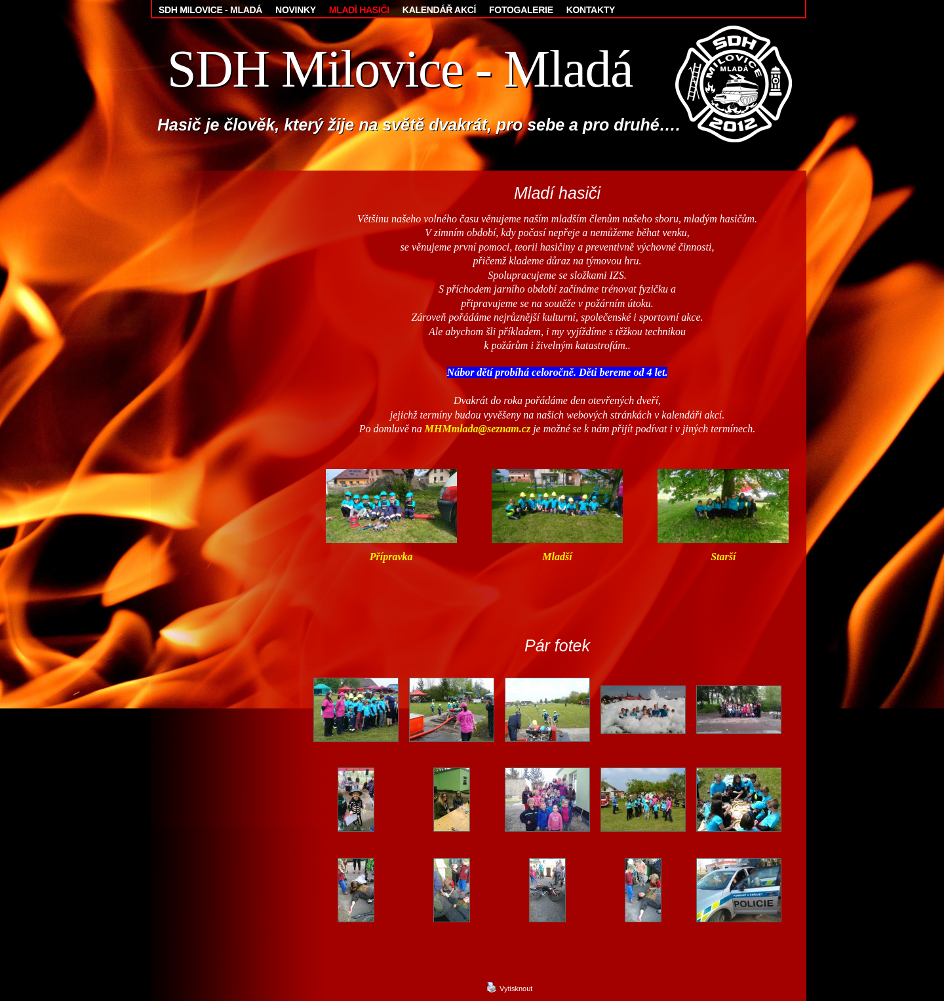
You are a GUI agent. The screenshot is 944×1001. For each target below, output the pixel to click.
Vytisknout (509, 987)
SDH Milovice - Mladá (400, 69)
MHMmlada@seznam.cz (477, 428)
